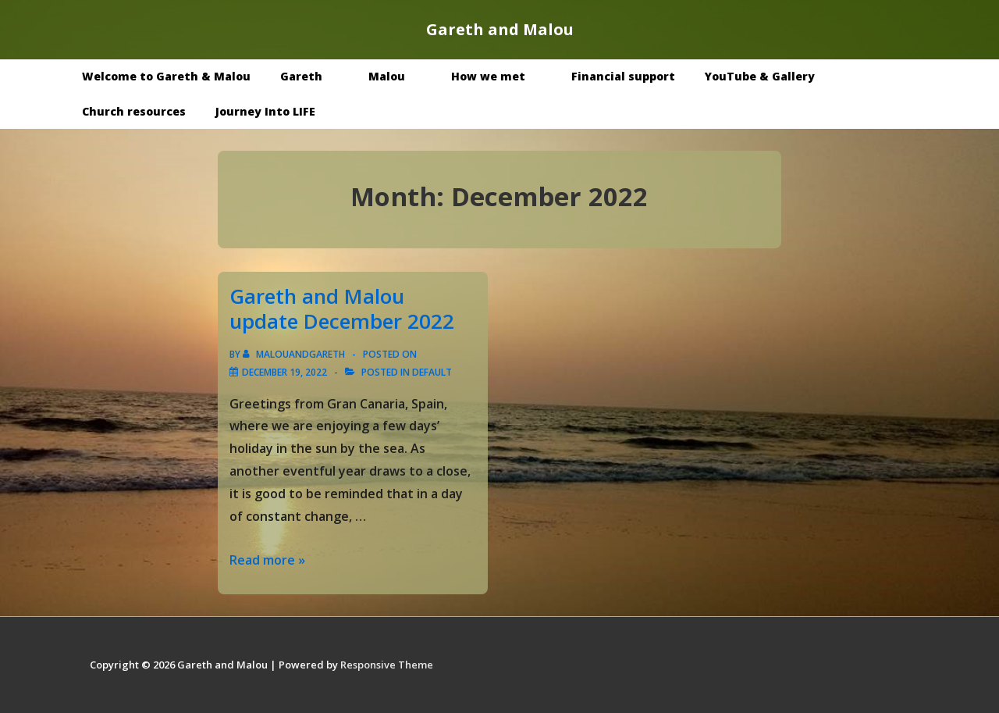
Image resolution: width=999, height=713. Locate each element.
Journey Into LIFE (265, 111)
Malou (398, 76)
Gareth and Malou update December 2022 (341, 309)
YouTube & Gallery (771, 76)
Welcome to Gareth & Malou (166, 76)
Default (432, 372)
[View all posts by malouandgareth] (295, 354)
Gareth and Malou (500, 29)
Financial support (623, 76)
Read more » (267, 560)
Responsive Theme (386, 665)
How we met (499, 76)
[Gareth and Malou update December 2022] (284, 372)
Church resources (134, 111)
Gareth (312, 76)
